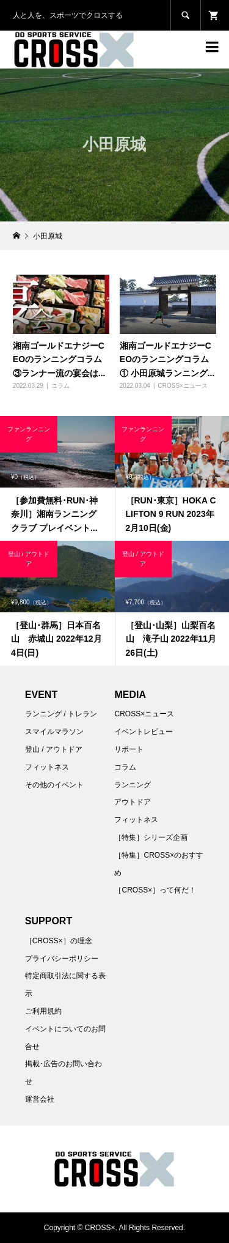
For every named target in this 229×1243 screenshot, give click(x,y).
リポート (129, 749)
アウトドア (132, 802)
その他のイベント (54, 785)
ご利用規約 (43, 1011)
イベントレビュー (143, 731)
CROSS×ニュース (182, 385)
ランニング (132, 785)
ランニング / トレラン (61, 714)
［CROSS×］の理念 (58, 941)
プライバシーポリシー (61, 958)
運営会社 (39, 1099)
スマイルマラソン (54, 731)
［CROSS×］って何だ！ (155, 890)
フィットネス (47, 767)
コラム (60, 385)
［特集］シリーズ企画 (150, 837)
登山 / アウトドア (53, 749)
